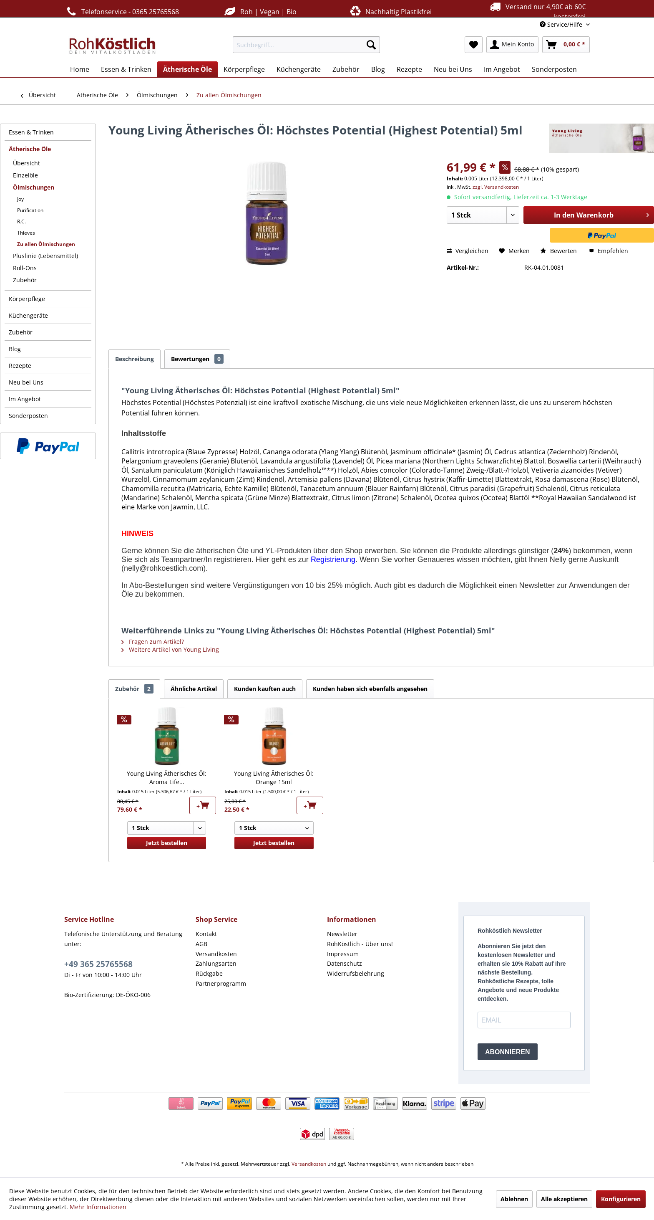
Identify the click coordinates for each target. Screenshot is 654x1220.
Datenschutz (344, 963)
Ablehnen (514, 1199)
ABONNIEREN (507, 1051)
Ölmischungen (33, 187)
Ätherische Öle (30, 149)
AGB (201, 944)
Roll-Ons (25, 268)
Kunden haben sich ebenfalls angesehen (370, 689)
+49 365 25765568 (98, 964)
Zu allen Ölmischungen (46, 244)
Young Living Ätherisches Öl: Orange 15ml (274, 777)
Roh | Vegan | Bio (259, 11)
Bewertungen (197, 359)
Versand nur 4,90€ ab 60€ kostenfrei (536, 11)
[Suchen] (371, 44)
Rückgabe (209, 973)
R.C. (21, 221)
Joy (20, 198)
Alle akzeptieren (564, 1199)
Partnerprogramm (221, 983)
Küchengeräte (28, 315)
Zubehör (25, 280)
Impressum (343, 954)
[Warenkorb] (566, 44)
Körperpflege (27, 299)
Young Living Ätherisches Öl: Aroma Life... (166, 777)
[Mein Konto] (512, 44)
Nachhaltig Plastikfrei (390, 11)
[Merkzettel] (474, 44)
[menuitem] (306, 44)
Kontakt (206, 934)
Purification (30, 210)
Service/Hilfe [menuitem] (562, 24)
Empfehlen (608, 251)
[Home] (79, 69)
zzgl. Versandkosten (496, 186)
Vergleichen (467, 251)
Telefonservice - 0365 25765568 (121, 11)
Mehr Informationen (98, 1207)
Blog (15, 349)
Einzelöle (25, 175)
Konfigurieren (621, 1199)
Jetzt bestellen (166, 843)
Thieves (26, 232)
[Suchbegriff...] (306, 44)
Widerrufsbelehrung (355, 973)
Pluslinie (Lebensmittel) (45, 256)
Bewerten (559, 251)
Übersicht (26, 163)
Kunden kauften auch (265, 689)
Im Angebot (25, 399)
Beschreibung (134, 359)
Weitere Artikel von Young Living (170, 649)
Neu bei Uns (26, 382)
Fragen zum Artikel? (152, 641)
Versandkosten (216, 954)
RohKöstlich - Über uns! (360, 944)
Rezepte (20, 366)
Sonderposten (28, 416)
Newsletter (342, 934)
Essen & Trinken (31, 132)
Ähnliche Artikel (194, 689)
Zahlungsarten (216, 963)
